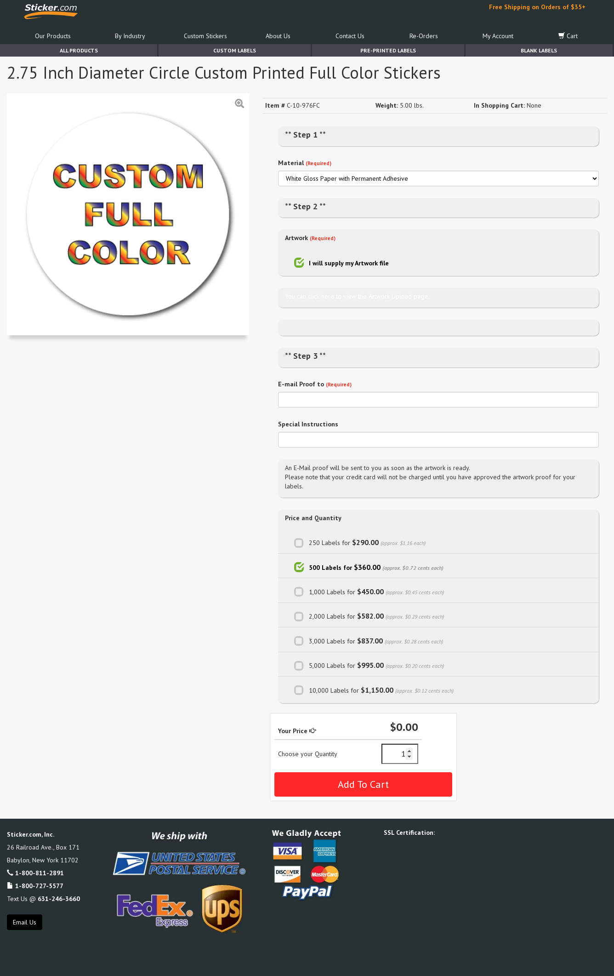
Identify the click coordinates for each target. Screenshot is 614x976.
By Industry (130, 36)
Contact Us (349, 36)
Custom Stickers (205, 36)
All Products (79, 50)
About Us (278, 36)
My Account (498, 36)
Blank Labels (539, 50)
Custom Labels (234, 50)
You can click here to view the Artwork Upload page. (357, 296)
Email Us (24, 922)
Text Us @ (43, 899)
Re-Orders (423, 36)
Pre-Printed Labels (388, 50)
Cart (568, 36)
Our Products (53, 36)
